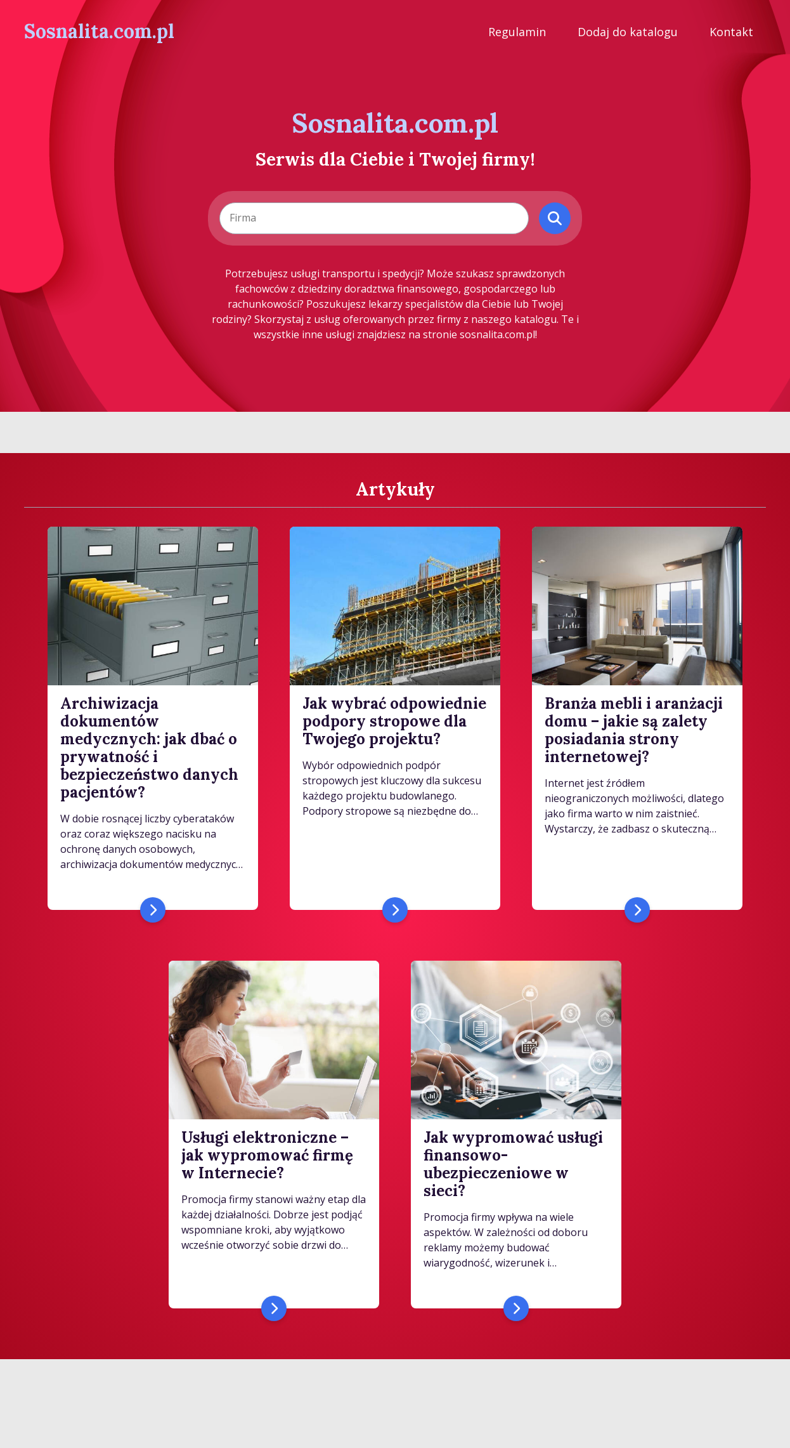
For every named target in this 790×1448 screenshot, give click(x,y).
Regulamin (517, 31)
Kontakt (731, 31)
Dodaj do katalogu (628, 31)
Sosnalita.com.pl (99, 31)
